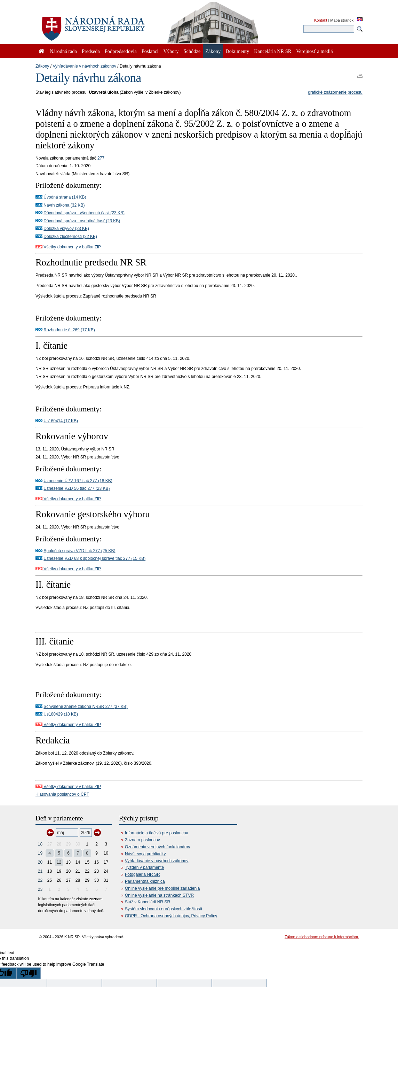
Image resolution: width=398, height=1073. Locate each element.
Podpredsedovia (121, 51)
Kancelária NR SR (272, 51)
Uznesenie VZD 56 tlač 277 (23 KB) (76, 488)
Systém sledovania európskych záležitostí (163, 908)
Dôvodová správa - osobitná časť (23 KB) (81, 220)
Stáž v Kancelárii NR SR (147, 902)
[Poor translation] (28, 973)
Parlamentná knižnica (145, 881)
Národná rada (63, 51)
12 (59, 862)
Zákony (42, 66)
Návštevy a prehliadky (145, 853)
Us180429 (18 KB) (60, 714)
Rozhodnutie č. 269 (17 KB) (69, 329)
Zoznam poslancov (142, 839)
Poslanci (150, 51)
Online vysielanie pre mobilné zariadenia (162, 888)
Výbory (171, 51)
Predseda (91, 51)
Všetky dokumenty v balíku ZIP (68, 247)
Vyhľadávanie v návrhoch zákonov (84, 66)
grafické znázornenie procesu (335, 92)
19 (40, 853)
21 (40, 871)
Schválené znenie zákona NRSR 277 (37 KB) (85, 706)
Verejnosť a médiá (314, 51)
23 (40, 889)
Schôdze (192, 51)
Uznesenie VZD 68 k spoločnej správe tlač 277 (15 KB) (94, 558)
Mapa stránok (341, 20)
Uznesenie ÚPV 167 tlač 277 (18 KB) (77, 480)
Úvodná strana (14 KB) (64, 197)
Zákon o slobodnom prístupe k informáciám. (322, 937)
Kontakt (320, 20)
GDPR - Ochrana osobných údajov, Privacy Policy (171, 915)
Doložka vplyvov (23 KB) (66, 228)
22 (40, 880)
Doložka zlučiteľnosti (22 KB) (70, 236)
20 (40, 862)
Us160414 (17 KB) (60, 420)
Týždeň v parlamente (144, 867)
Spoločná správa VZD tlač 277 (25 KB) (79, 550)
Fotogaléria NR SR (142, 874)
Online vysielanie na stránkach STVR (159, 895)
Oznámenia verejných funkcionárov (157, 846)
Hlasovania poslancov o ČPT (62, 794)
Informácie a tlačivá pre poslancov (156, 833)
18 (40, 844)
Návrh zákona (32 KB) (64, 205)
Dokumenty (237, 51)
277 (100, 158)
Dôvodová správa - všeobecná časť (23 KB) (84, 212)
